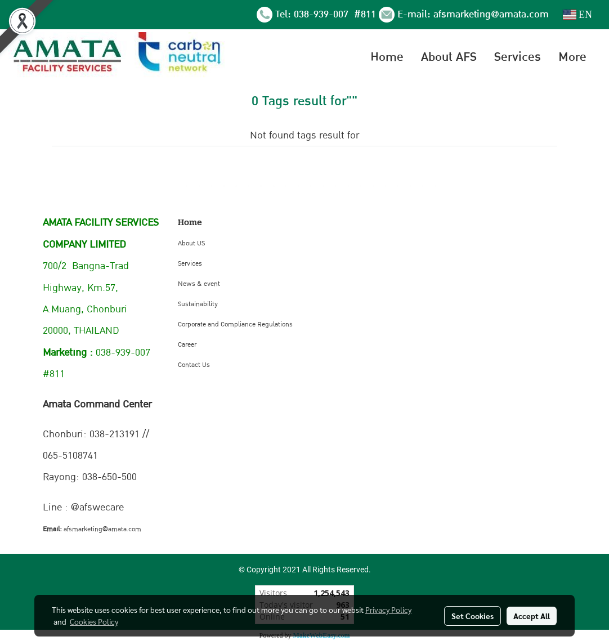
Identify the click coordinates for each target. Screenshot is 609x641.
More (572, 57)
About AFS (449, 57)
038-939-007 (322, 14)
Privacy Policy (388, 609)
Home (387, 57)
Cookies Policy (94, 621)
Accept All (531, 616)
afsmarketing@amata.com (491, 14)
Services (517, 57)
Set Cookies (472, 616)
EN (578, 14)
